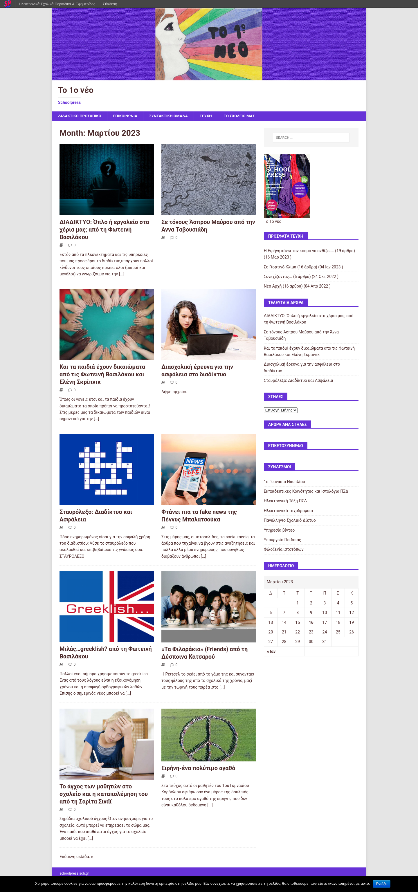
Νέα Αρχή (273, 286)
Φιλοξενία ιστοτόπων (284, 549)
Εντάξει (381, 884)
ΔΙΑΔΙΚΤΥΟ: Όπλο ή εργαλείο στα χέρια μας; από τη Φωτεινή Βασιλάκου (104, 230)
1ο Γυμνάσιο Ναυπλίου (284, 482)
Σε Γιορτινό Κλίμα (280, 267)
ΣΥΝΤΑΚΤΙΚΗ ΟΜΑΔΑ (172, 116)
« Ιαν (271, 651)
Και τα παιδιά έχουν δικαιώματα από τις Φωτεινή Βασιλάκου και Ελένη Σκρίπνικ (102, 375)
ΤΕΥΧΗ (211, 116)
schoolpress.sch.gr (74, 874)
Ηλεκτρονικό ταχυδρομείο (288, 511)
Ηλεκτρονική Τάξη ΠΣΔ (285, 501)
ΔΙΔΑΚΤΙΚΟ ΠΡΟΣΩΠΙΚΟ (80, 116)
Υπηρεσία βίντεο (279, 530)
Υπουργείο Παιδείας (282, 540)
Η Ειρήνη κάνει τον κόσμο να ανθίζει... (299, 251)
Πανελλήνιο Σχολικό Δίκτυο (290, 520)
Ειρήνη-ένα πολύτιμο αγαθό (198, 768)
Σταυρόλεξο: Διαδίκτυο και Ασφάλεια (298, 380)
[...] (122, 274)
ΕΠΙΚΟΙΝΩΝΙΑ (127, 116)
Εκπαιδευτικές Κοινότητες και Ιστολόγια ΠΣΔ (306, 491)
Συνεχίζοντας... (278, 277)
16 (311, 622)
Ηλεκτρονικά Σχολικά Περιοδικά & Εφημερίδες (57, 4)
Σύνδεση (110, 4)
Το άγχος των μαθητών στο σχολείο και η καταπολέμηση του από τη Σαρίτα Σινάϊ (104, 794)
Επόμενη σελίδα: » (76, 857)
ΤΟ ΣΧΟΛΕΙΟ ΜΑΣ (245, 116)
